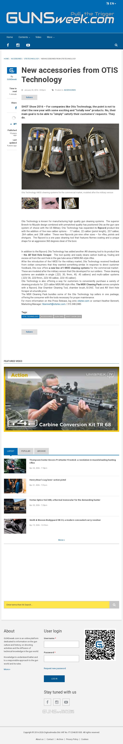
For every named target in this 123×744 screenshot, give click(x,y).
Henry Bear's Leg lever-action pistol (47, 480)
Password (49, 652)
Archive (41, 451)
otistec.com (83, 301)
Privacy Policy (72, 739)
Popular (25, 451)
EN (111, 3)
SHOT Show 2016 (73, 317)
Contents (23, 37)
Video (38, 37)
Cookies (84, 739)
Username (50, 638)
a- (11, 124)
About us (40, 739)
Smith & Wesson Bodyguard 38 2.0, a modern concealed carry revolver (65, 520)
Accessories (70, 90)
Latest (10, 451)
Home (10, 37)
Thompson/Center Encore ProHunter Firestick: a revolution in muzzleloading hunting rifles (72, 461)
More (49, 37)
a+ (15, 123)
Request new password (55, 668)
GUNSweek (12, 79)
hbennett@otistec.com (54, 304)
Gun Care (59, 317)
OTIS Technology (30, 317)
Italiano (30, 97)
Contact (50, 739)
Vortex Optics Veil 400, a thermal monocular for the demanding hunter (64, 500)
